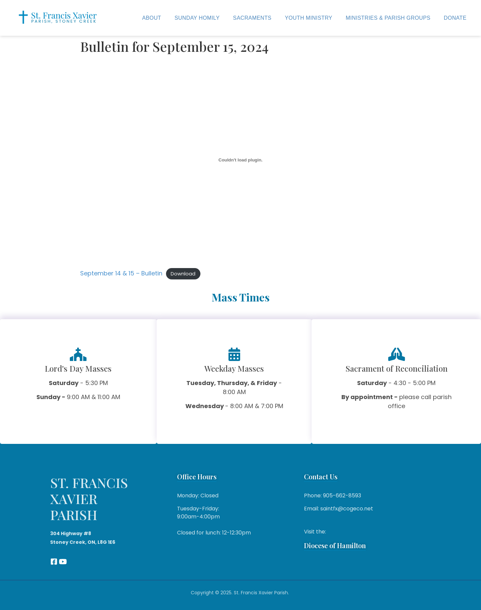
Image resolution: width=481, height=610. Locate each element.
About (151, 18)
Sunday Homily (197, 18)
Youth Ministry (308, 18)
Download (183, 273)
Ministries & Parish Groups (388, 18)
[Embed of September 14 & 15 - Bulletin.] (240, 160)
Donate (455, 18)
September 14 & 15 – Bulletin (121, 273)
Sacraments (252, 18)
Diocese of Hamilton (335, 545)
